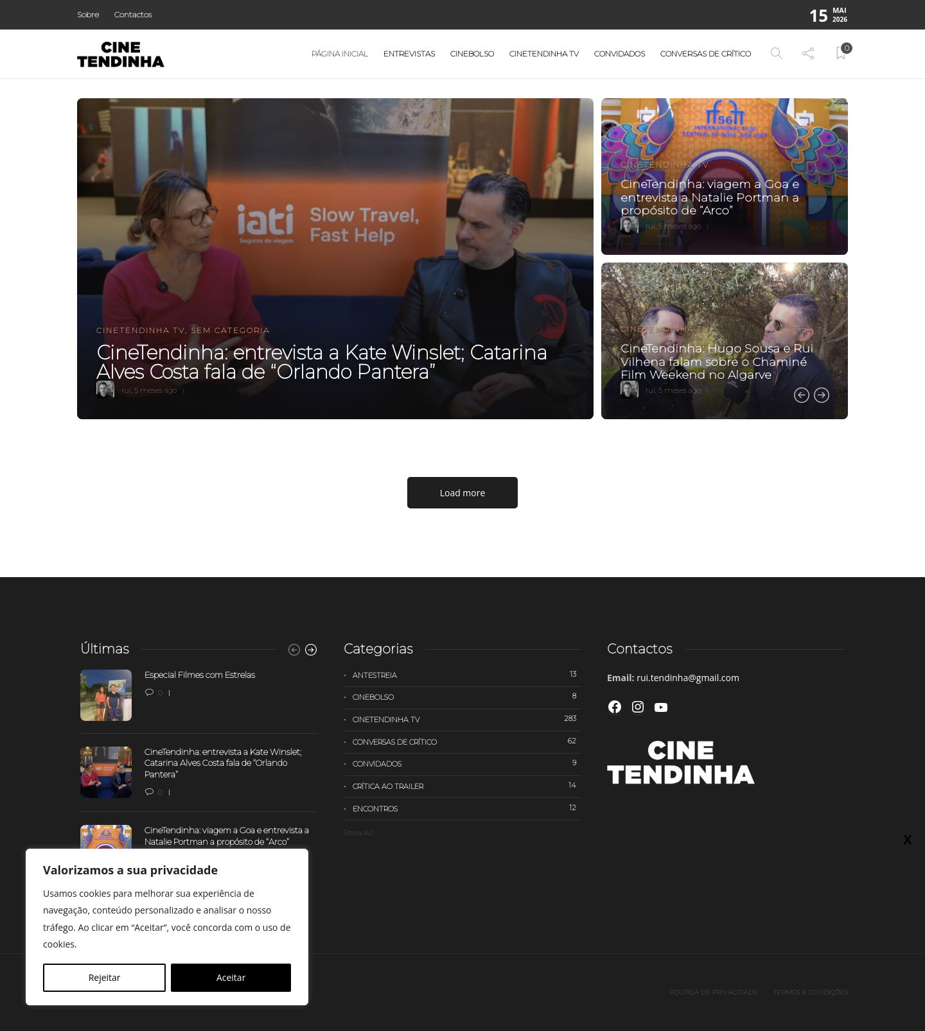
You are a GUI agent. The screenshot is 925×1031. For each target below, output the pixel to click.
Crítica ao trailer (467, 786)
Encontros (467, 808)
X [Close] (907, 839)
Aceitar (230, 977)
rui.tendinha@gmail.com (688, 677)
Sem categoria (230, 330)
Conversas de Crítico (705, 53)
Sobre (88, 14)
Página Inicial (340, 53)
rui (126, 390)
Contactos (133, 14)
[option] (462, 258)
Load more (463, 493)
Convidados (619, 53)
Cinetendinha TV (544, 53)
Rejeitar (105, 977)
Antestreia (467, 675)
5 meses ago (155, 390)
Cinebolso (472, 53)
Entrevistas (409, 53)
